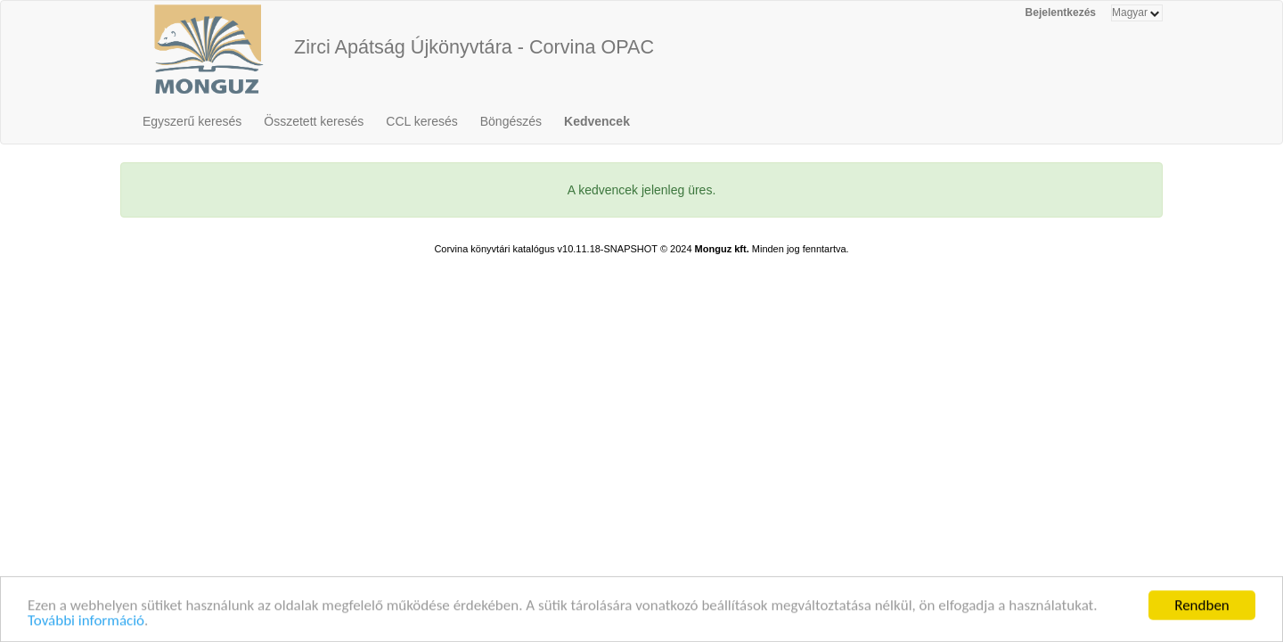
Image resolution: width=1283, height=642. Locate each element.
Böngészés (511, 121)
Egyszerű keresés (192, 121)
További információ (86, 622)
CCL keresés (421, 121)
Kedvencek (597, 121)
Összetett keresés (314, 121)
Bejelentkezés (1061, 12)
